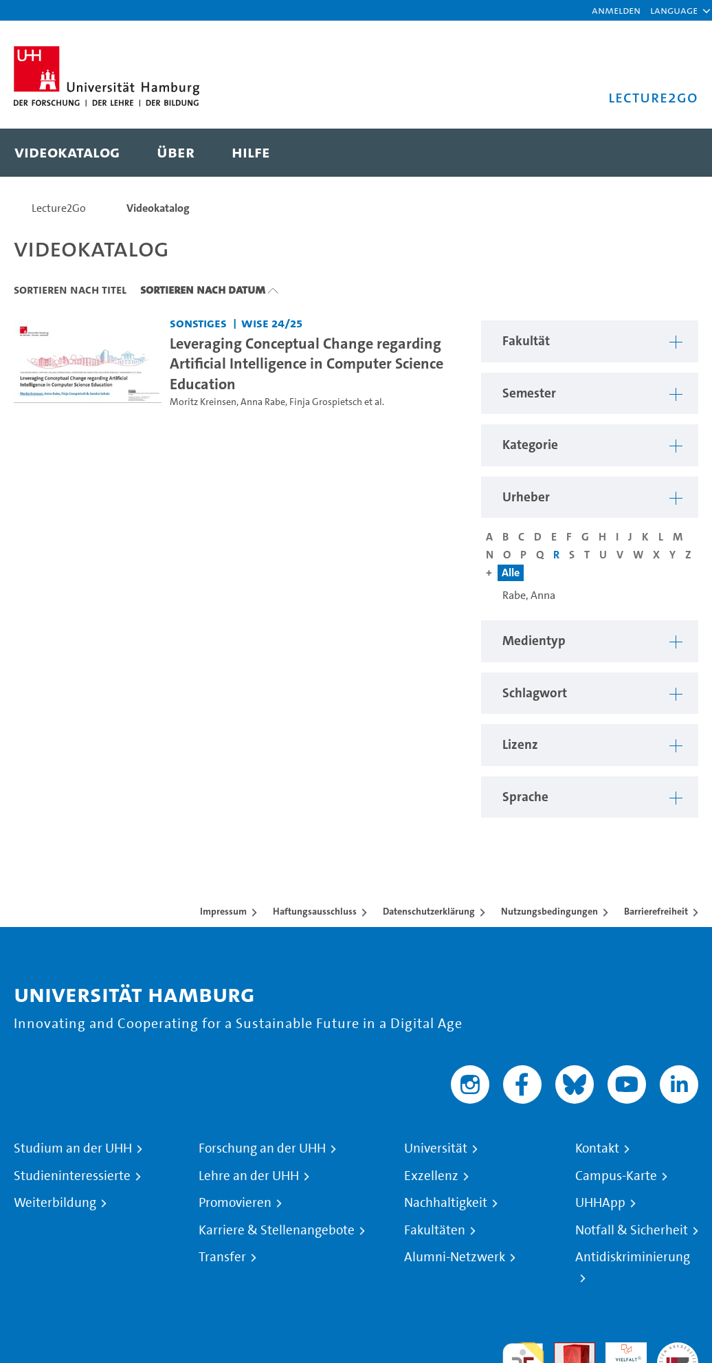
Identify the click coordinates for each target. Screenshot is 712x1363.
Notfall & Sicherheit (631, 1230)
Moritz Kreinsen (203, 401)
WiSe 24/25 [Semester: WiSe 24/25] (271, 322)
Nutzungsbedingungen (549, 911)
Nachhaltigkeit (445, 1203)
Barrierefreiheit (656, 911)
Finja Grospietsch (325, 401)
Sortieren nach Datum (202, 289)
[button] (674, 10)
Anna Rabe (263, 401)
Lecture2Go (59, 208)
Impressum (223, 911)
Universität (435, 1148)
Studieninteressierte (72, 1176)
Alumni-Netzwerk (454, 1257)
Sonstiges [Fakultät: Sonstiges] (198, 322)
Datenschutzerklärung (429, 911)
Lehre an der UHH (249, 1176)
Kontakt (597, 1148)
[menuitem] (67, 153)
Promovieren (235, 1203)
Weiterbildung (55, 1203)
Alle (511, 572)
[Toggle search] (674, 153)
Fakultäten (434, 1230)
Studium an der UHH (73, 1148)
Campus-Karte (616, 1176)
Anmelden (616, 10)
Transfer (222, 1257)
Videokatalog (158, 208)
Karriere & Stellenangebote (277, 1230)
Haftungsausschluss (315, 911)
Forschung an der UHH (262, 1148)
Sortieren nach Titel (70, 289)
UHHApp (600, 1203)
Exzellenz (431, 1176)
